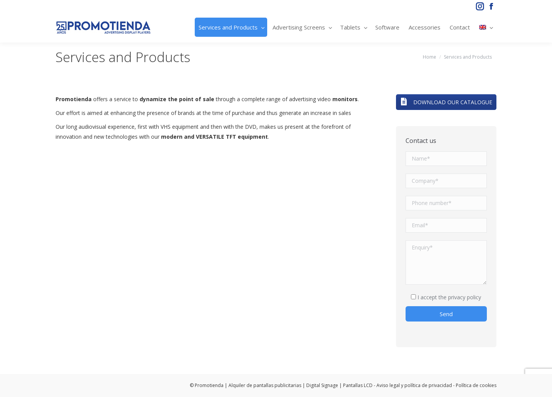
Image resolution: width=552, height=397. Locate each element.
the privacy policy (460, 297)
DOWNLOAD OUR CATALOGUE (446, 102)
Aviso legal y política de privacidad (414, 385)
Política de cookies (476, 385)
